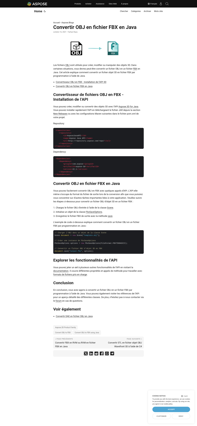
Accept (171, 409)
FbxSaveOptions (94, 212)
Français (152, 4)
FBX (135, 68)
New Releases (60, 113)
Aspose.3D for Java (128, 106)
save (110, 216)
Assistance (100, 4)
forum (59, 300)
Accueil (56, 22)
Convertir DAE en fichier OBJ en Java (74, 316)
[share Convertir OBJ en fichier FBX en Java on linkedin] (91, 354)
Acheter (88, 4)
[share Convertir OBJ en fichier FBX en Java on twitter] (86, 354)
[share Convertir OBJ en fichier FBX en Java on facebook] (102, 354)
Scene (110, 207)
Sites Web (113, 4)
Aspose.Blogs (68, 22)
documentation (60, 271)
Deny (181, 416)
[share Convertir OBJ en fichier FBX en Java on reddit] (96, 354)
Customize (161, 416)
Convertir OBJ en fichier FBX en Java (74, 86)
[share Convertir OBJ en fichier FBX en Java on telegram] (112, 354)
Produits (78, 4)
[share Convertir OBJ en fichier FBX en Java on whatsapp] (107, 354)
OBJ (67, 65)
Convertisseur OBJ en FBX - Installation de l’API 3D (81, 82)
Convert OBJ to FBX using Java (87, 333)
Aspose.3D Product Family (65, 327)
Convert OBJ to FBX (63, 333)
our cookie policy (166, 404)
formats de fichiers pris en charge (70, 274)
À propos (124, 4)
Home (38, 11)
